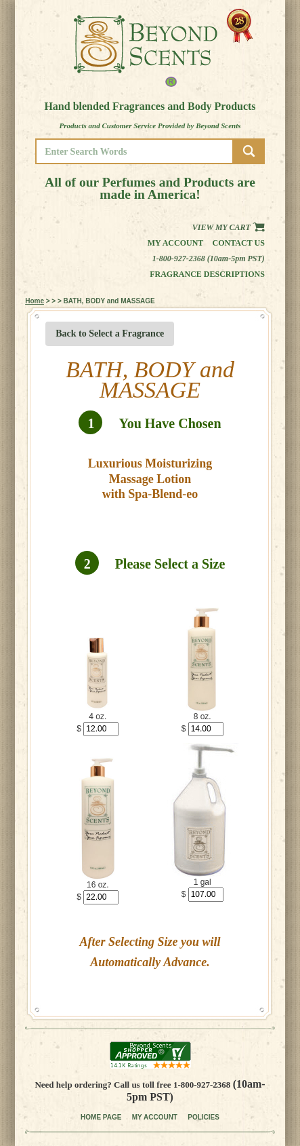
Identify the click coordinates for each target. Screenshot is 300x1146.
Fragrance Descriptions (207, 274)
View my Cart (228, 227)
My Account (176, 243)
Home (34, 301)
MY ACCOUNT (154, 1117)
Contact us (239, 243)
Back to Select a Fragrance (110, 333)
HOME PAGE (101, 1117)
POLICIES (203, 1117)
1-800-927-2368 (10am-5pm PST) (208, 258)
